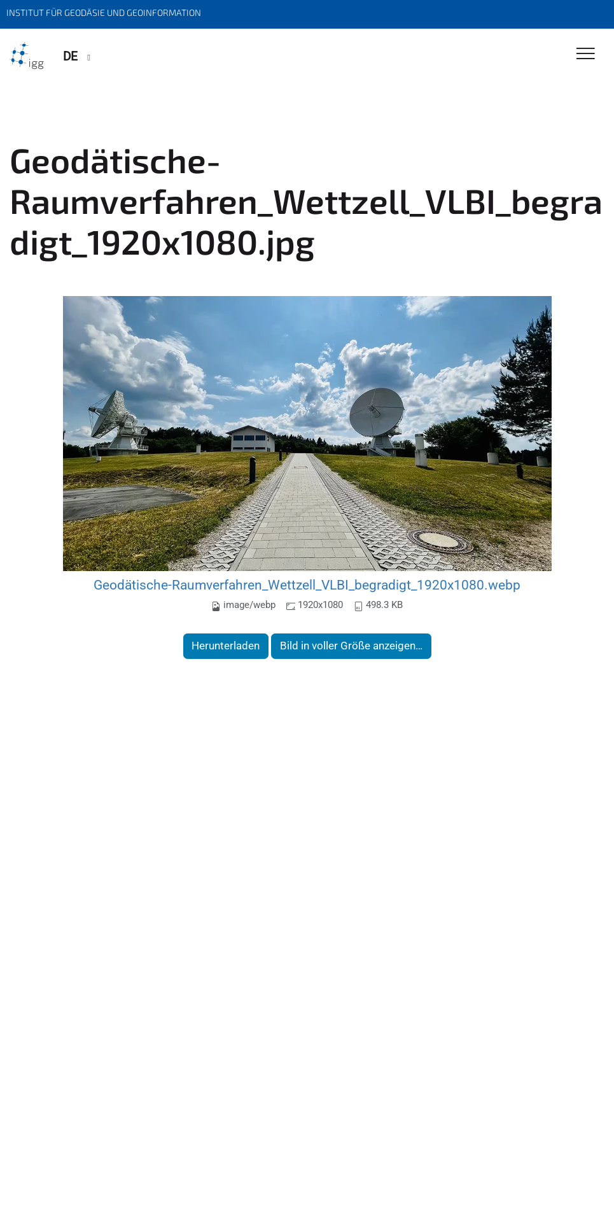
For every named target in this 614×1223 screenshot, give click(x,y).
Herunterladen (226, 645)
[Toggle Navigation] (585, 54)
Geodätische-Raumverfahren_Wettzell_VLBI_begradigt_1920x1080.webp (307, 585)
